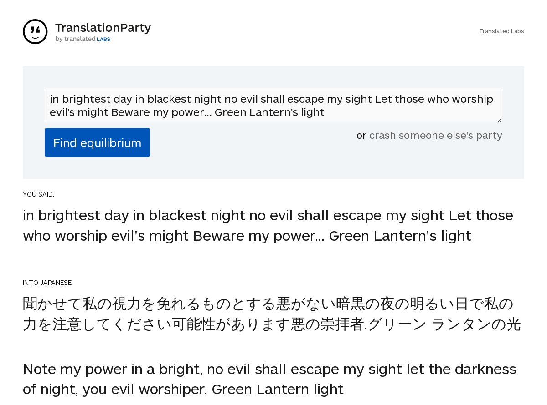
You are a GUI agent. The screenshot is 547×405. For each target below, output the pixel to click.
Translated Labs (501, 31)
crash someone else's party (435, 135)
